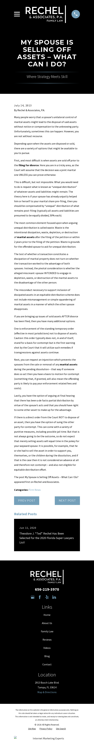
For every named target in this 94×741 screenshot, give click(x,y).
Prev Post (26, 500)
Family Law (47, 631)
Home (47, 614)
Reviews (47, 639)
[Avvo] (61, 597)
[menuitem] (32, 729)
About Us (47, 623)
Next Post (67, 500)
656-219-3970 (47, 589)
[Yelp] (47, 597)
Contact (47, 664)
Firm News (35, 489)
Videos (47, 647)
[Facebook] (40, 597)
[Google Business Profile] (32, 597)
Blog (47, 656)
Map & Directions (47, 692)
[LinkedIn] (54, 597)
